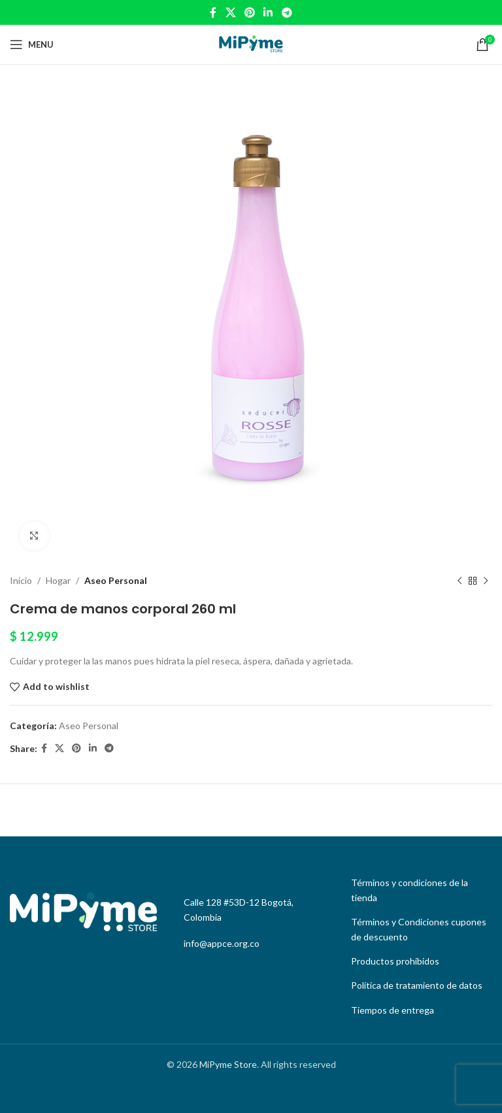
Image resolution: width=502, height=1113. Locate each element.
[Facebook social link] (213, 12)
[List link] (418, 890)
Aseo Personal (115, 580)
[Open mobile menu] (31, 44)
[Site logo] (251, 43)
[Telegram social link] (286, 12)
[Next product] (485, 580)
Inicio (21, 580)
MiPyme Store (228, 1064)
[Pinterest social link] (249, 12)
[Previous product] (459, 580)
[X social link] (230, 12)
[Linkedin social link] (268, 12)
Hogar (58, 580)
